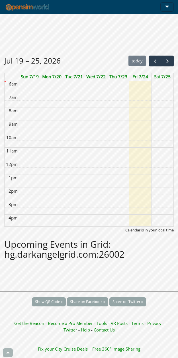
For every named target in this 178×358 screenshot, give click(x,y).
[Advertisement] (89, 35)
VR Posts (120, 323)
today (137, 61)
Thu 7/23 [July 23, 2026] (118, 77)
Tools (102, 323)
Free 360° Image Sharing (116, 349)
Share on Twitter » (127, 301)
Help (85, 330)
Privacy (154, 323)
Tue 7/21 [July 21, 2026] (74, 77)
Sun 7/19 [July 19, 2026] (30, 77)
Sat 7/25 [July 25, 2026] (162, 77)
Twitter (70, 330)
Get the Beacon (29, 323)
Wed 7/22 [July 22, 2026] (96, 77)
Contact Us (104, 330)
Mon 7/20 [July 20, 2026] (52, 77)
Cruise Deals (76, 349)
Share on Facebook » (87, 301)
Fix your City (50, 349)
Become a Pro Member (71, 323)
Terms (138, 323)
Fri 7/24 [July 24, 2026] (140, 77)
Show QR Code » (49, 301)
